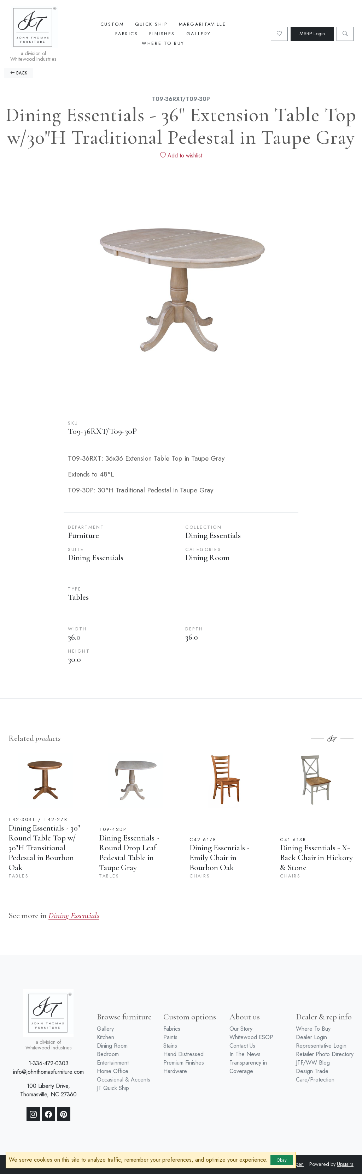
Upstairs (345, 1164)
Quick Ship (151, 24)
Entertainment (113, 1063)
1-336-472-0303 (49, 1063)
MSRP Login (312, 33)
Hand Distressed (183, 1054)
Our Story (240, 1029)
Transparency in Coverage (248, 1067)
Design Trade (312, 1071)
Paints (170, 1037)
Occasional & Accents (123, 1080)
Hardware (175, 1071)
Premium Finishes (183, 1063)
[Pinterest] (63, 1114)
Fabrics (126, 33)
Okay (281, 1160)
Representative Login (321, 1046)
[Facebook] (48, 1114)
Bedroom (108, 1054)
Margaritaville (202, 24)
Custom (112, 24)
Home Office (112, 1071)
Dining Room (112, 1046)
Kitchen (105, 1037)
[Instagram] (33, 1114)
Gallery (198, 33)
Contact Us (242, 1046)
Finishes (162, 33)
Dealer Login (311, 1037)
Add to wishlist (181, 155)
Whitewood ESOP (251, 1037)
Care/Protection (315, 1080)
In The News (245, 1054)
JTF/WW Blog (313, 1063)
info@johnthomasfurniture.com (48, 1072)
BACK (18, 73)
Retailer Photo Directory (325, 1054)
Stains (170, 1046)
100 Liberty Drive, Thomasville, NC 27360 (48, 1090)
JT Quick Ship (113, 1088)
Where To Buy (163, 43)
